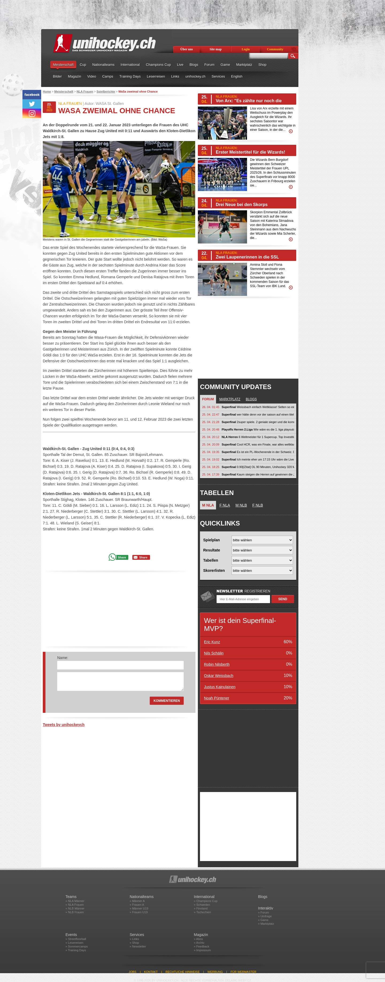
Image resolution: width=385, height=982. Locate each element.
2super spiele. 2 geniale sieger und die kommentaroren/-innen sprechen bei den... (258, 422)
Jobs (132, 971)
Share (122, 557)
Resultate (211, 550)
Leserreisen (156, 76)
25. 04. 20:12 (210, 437)
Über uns (186, 49)
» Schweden (202, 904)
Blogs (194, 65)
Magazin (74, 76)
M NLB (241, 505)
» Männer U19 (139, 908)
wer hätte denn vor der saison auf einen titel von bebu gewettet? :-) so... (258, 414)
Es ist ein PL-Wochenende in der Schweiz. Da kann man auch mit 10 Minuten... (258, 452)
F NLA (225, 505)
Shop (262, 65)
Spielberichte (106, 91)
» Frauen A (137, 904)
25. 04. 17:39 (210, 474)
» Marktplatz (266, 923)
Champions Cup (158, 65)
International (130, 65)
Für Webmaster (243, 971)
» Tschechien (202, 912)
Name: (62, 658)
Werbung (215, 971)
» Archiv (199, 942)
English (236, 76)
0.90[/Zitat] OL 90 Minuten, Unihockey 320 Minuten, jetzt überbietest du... (258, 467)
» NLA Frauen (75, 904)
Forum (209, 65)
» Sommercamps (77, 946)
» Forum (263, 912)
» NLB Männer (75, 908)
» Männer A (137, 901)
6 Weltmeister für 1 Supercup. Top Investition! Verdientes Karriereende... (258, 437)
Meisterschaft (63, 65)
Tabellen (210, 560)
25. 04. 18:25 (210, 467)
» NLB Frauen (75, 912)
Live (180, 65)
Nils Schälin (214, 653)
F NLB (257, 505)
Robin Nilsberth (217, 664)
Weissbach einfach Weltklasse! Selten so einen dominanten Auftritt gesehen (258, 407)
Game (225, 65)
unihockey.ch (196, 76)
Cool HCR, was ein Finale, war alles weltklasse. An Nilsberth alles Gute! (258, 444)
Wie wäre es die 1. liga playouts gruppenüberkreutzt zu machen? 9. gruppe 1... (258, 429)
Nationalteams (103, 65)
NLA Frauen (85, 91)
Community (275, 49)
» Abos (198, 939)
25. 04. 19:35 (210, 452)
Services (218, 76)
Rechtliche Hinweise (182, 971)
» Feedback (201, 946)
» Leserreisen (74, 942)
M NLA (208, 505)
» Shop (134, 942)
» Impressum (202, 950)
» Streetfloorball (76, 939)
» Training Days (76, 950)
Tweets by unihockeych (63, 724)
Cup (83, 65)
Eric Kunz (212, 642)
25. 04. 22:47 (210, 414)
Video (91, 76)
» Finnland (200, 908)
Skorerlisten (214, 570)
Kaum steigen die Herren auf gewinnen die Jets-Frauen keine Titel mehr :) (258, 474)
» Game (263, 920)
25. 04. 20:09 (210, 444)
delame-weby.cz (238, 980)
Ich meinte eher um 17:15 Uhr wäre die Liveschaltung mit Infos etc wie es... (258, 459)
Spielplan (211, 540)
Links (175, 76)
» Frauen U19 (139, 912)
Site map (216, 49)
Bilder (57, 76)
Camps (107, 76)
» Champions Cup (205, 901)
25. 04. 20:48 (210, 429)
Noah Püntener (216, 698)
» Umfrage (265, 916)
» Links (134, 939)
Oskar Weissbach (218, 675)
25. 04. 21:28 (210, 422)
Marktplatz (244, 65)
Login (246, 49)
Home (47, 91)
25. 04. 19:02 (210, 459)
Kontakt (151, 971)
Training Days (130, 76)
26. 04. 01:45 (210, 407)
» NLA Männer (75, 901)
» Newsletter (138, 946)
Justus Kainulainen (220, 687)
